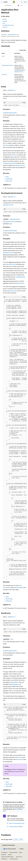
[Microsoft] (14, 2)
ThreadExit (20, 587)
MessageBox (14, 682)
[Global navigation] (1, 2)
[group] (15, 212)
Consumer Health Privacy (7, 856)
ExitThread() (9, 178)
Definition (4, 19)
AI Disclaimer (4, 852)
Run (17, 671)
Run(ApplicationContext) (8, 25)
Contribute (3, 854)
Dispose (9, 769)
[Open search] (21, 2)
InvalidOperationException (10, 112)
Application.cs (11, 90)
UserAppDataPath (20, 277)
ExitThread (6, 145)
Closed (20, 757)
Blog (20, 852)
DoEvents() (9, 181)
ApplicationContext (18, 71)
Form (12, 639)
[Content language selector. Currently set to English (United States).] (8, 845)
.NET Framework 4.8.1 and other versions (15, 188)
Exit (6, 143)
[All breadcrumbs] (2, 5)
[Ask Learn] (18, 5)
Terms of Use (19, 856)
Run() (3, 23)
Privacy (9, 854)
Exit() (7, 176)
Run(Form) (4, 27)
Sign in (25, 2)
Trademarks (4, 858)
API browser (8, 5)
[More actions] (25, 5)
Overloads (4, 21)
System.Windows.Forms (13, 34)
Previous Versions (13, 852)
